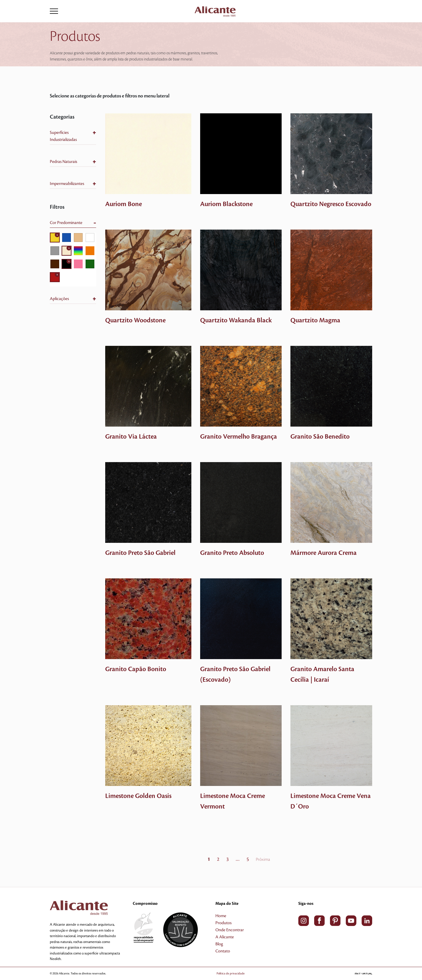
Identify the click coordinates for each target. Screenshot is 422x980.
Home (220, 916)
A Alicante (224, 937)
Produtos (223, 923)
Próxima (263, 859)
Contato (222, 951)
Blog (219, 944)
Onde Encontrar (229, 930)
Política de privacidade (239, 973)
